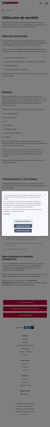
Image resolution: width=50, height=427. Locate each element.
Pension (25, 355)
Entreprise (25, 363)
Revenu (25, 370)
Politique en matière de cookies (25, 409)
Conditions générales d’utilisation (24, 403)
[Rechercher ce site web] (40, 3)
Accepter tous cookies (23, 226)
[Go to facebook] (25, 327)
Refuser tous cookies (23, 230)
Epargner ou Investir (25, 351)
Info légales (25, 414)
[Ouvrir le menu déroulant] (46, 3)
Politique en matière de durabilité (25, 411)
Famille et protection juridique (25, 345)
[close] (44, 194)
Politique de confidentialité (25, 406)
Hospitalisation (25, 348)
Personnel (25, 367)
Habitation (25, 342)
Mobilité (25, 339)
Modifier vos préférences (23, 221)
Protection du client (25, 385)
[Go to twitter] (32, 327)
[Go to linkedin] (29, 327)
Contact (25, 379)
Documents (25, 382)
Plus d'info (7, 214)
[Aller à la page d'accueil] (11, 3)
